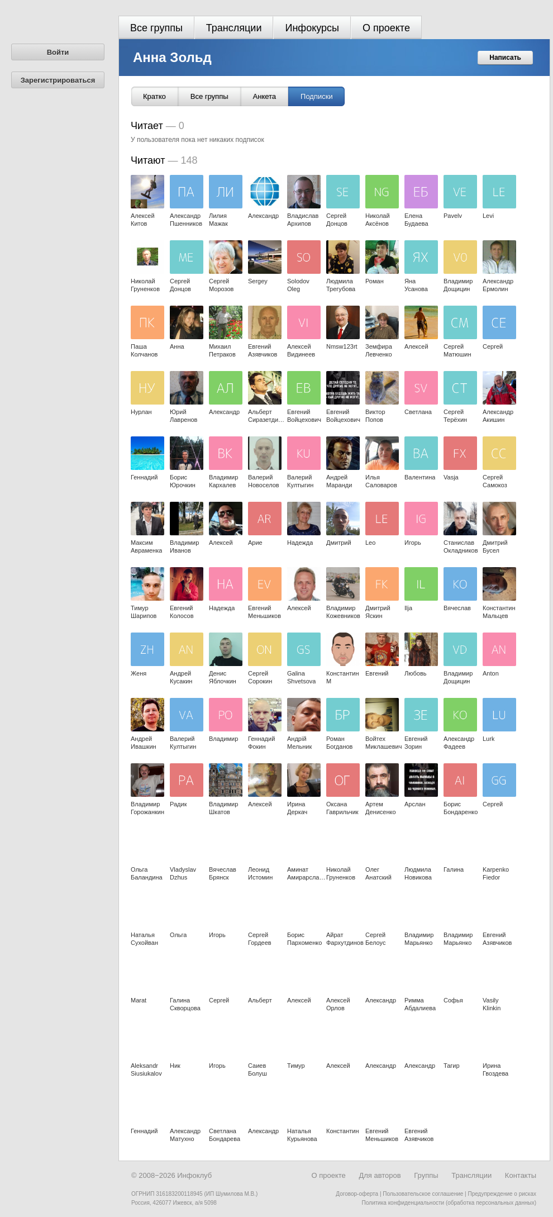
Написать (505, 57)
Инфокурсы (312, 28)
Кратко (154, 96)
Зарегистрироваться (58, 80)
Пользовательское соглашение (423, 1194)
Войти (58, 52)
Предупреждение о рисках (502, 1194)
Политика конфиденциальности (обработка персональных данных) (449, 1203)
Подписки (317, 96)
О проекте (386, 28)
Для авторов (380, 1175)
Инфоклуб (194, 1175)
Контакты (520, 1175)
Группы (426, 1175)
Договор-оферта (357, 1194)
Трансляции (234, 28)
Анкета (264, 96)
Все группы (156, 28)
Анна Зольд (172, 57)
